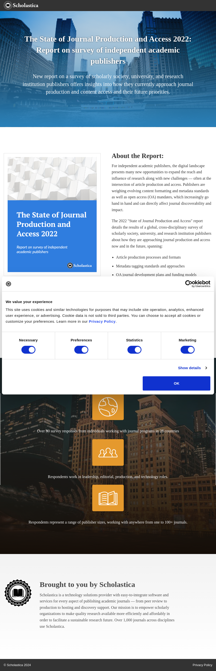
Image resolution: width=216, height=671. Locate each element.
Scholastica (117, 584)
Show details (189, 368)
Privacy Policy (102, 321)
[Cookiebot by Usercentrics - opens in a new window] (188, 284)
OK (176, 383)
